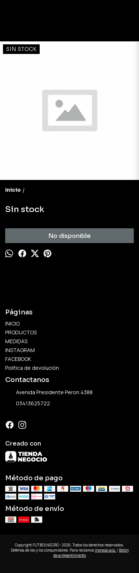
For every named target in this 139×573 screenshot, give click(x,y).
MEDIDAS (16, 341)
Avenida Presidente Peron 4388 (49, 392)
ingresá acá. (106, 550)
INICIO (12, 323)
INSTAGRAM (20, 350)
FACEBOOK (18, 358)
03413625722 (27, 403)
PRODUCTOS (21, 332)
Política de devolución (32, 367)
